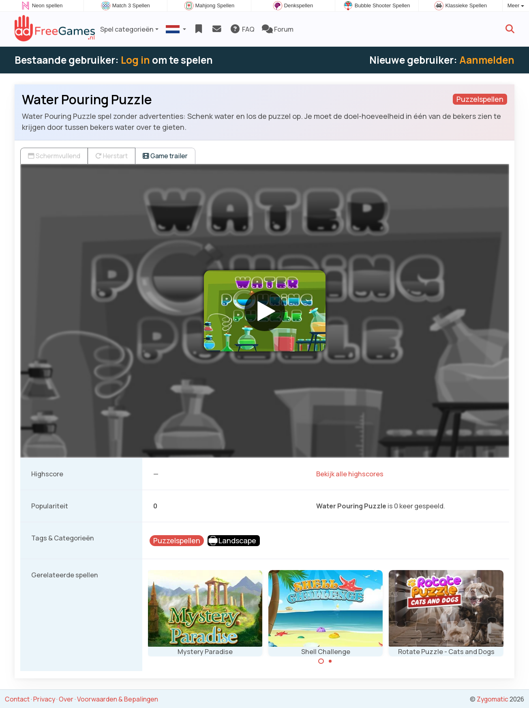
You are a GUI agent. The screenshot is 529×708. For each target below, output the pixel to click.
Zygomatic (492, 699)
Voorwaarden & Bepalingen (117, 699)
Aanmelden (486, 60)
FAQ (242, 29)
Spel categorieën (127, 29)
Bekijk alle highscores (349, 473)
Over (66, 699)
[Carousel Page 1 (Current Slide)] (321, 661)
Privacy (44, 699)
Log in (135, 60)
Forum (277, 29)
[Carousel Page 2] (330, 661)
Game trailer (165, 155)
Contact (17, 699)
